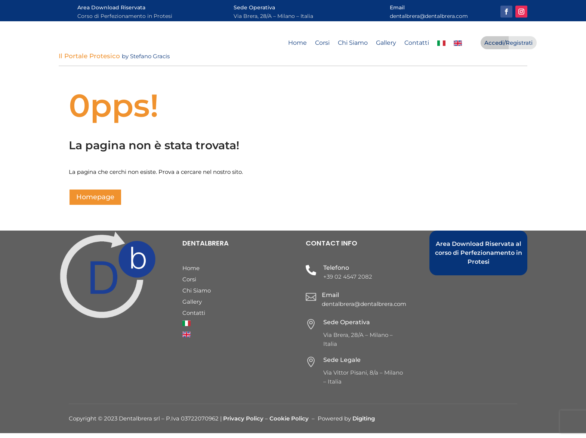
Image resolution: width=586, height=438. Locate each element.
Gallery (386, 43)
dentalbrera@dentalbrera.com (429, 16)
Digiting (363, 423)
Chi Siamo (353, 43)
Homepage (95, 202)
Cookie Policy (289, 423)
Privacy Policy (244, 423)
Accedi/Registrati (508, 42)
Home (297, 43)
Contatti (416, 43)
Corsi (322, 43)
